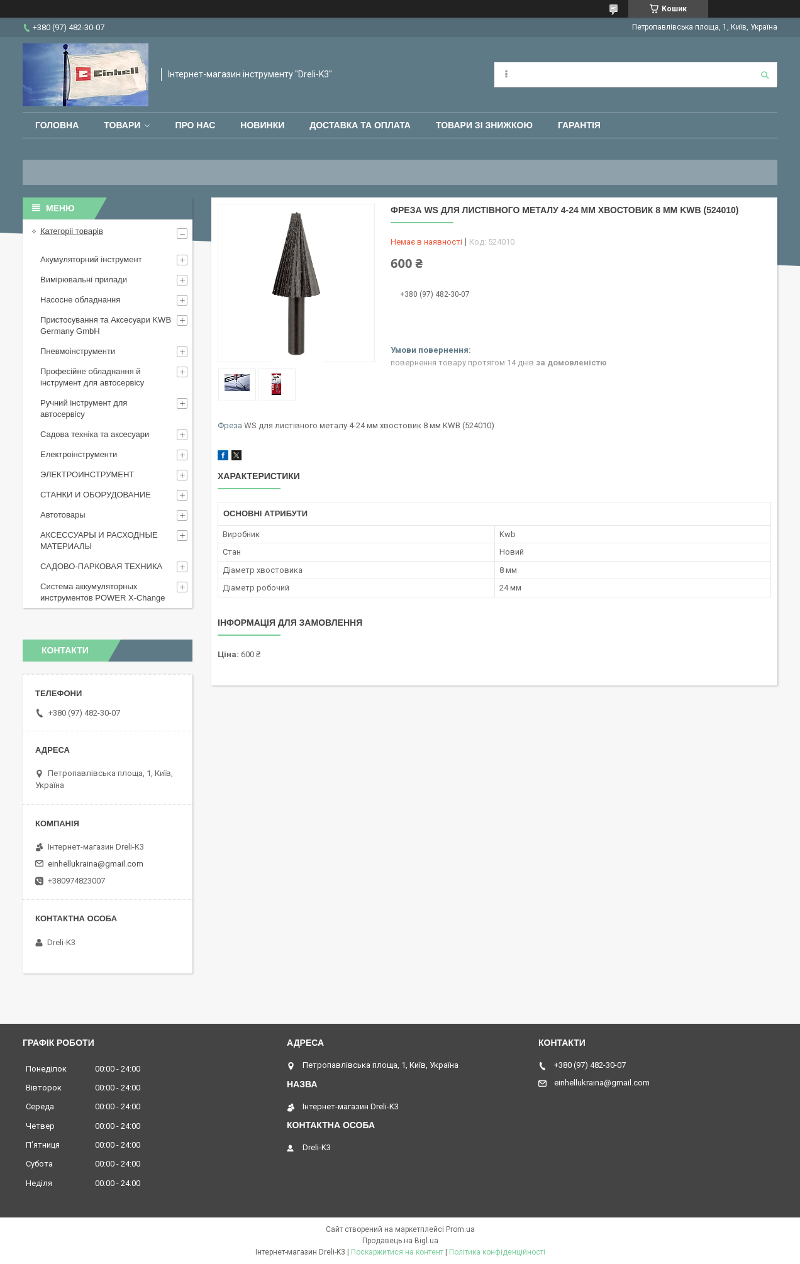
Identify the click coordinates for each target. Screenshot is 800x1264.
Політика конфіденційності (497, 1252)
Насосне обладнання (80, 299)
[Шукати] (764, 74)
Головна (57, 125)
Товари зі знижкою (484, 125)
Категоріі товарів (71, 231)
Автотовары (63, 514)
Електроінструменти (78, 454)
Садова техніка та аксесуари (94, 434)
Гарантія (579, 125)
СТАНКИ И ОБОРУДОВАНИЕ (95, 494)
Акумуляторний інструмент (91, 259)
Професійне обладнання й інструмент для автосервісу (92, 377)
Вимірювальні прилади (83, 279)
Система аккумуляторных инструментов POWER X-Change (102, 592)
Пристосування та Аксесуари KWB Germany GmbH (105, 325)
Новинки (262, 125)
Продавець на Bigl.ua (400, 1240)
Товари (122, 125)
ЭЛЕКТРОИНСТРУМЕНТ (87, 474)
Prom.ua (460, 1229)
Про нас (195, 125)
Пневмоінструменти (77, 351)
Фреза (230, 425)
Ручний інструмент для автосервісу (83, 408)
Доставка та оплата (360, 125)
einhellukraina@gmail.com (95, 863)
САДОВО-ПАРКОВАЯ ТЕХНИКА (101, 566)
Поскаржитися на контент (397, 1252)
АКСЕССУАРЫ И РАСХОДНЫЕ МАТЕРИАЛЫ (99, 540)
